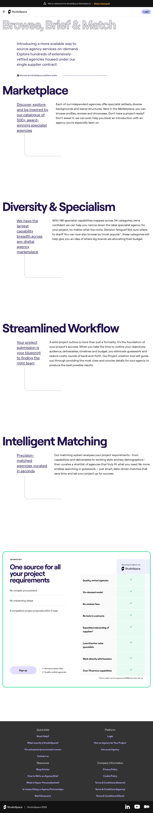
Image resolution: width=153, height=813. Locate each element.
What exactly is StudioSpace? (43, 742)
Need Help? (43, 736)
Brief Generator (43, 795)
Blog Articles (43, 769)
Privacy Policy (110, 769)
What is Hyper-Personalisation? (42, 782)
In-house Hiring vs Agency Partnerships (43, 789)
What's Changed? (102, 3)
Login (110, 736)
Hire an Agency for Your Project (110, 742)
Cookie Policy (110, 776)
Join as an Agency (110, 749)
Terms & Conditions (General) (110, 782)
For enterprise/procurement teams (43, 749)
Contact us (43, 756)
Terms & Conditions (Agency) (110, 789)
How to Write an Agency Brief (43, 776)
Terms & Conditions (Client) (110, 795)
